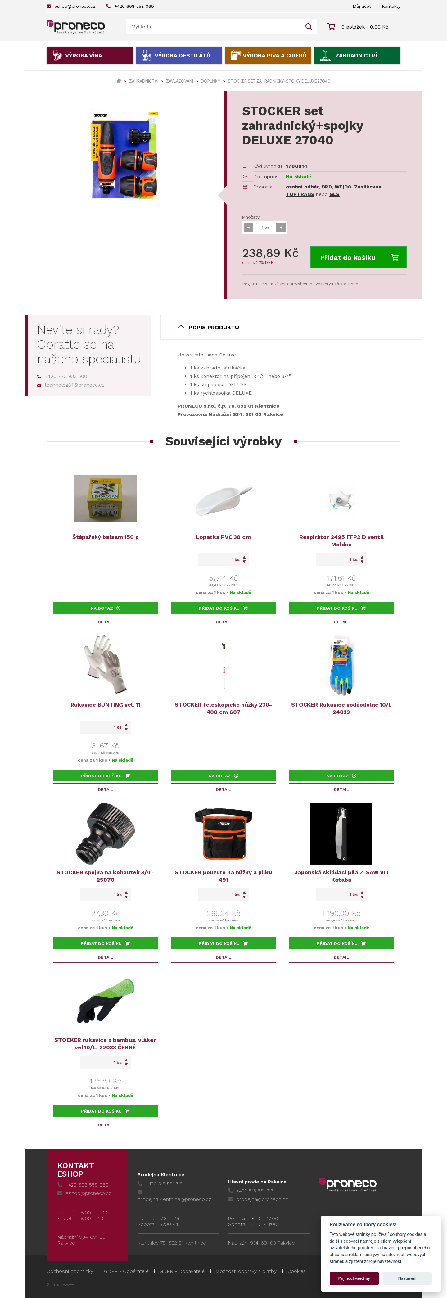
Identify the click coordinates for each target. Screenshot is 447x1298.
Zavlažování (179, 81)
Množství (251, 217)
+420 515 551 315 (160, 1184)
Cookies (296, 1271)
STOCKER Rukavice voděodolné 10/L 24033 (341, 708)
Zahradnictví (356, 55)
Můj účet (362, 6)
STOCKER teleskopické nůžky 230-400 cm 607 (223, 708)
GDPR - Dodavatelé (182, 1271)
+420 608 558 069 (130, 6)
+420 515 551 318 (250, 1191)
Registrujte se (256, 284)
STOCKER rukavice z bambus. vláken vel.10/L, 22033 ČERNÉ (105, 1044)
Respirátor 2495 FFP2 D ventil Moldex (341, 541)
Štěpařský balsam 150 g (105, 537)
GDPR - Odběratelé (126, 1271)
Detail (105, 621)
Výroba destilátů (182, 55)
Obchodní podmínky (70, 1271)
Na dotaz (105, 608)
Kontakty (391, 6)
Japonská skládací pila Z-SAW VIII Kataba (341, 876)
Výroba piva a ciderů (275, 55)
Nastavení (407, 1278)
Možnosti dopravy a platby (246, 1271)
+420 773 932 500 (62, 376)
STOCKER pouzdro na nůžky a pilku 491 (223, 876)
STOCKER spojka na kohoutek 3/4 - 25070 (105, 876)
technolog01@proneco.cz (71, 385)
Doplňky (210, 81)
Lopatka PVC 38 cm (223, 537)
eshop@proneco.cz (71, 6)
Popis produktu (214, 327)
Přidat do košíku (359, 257)
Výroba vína (83, 55)
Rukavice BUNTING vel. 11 (105, 704)
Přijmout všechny (354, 1278)
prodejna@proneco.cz (258, 1199)
